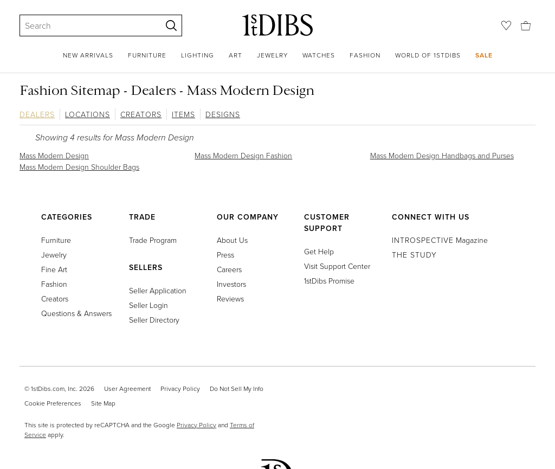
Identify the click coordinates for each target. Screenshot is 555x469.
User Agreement (127, 388)
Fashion (365, 55)
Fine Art (54, 269)
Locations (87, 114)
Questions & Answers (76, 313)
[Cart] (526, 24)
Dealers (37, 114)
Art (235, 55)
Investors (231, 284)
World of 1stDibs (428, 55)
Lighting (197, 55)
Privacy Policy (180, 388)
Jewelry (272, 55)
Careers (229, 269)
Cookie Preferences (52, 403)
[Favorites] (506, 25)
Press (225, 254)
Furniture (147, 55)
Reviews (230, 298)
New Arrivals (88, 55)
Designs (222, 114)
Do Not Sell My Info (236, 388)
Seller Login (148, 305)
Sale (484, 55)
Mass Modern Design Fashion (243, 155)
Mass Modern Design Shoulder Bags (79, 167)
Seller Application (157, 290)
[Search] (85, 25)
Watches (318, 55)
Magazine (440, 240)
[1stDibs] (277, 25)
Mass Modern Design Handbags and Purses (442, 155)
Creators (141, 114)
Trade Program (153, 240)
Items (183, 114)
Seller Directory (154, 319)
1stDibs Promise (329, 280)
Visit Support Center (337, 266)
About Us (232, 240)
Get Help (319, 251)
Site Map (103, 403)
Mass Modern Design (54, 155)
